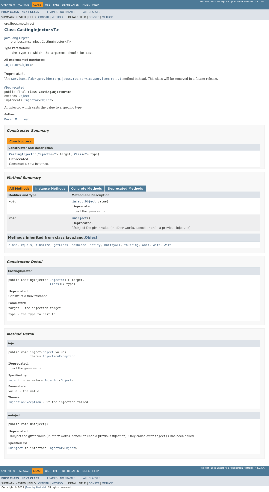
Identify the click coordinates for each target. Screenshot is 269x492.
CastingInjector (22, 154)
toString (131, 245)
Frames (52, 12)
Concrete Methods (86, 188)
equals (26, 245)
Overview (8, 4)
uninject (79, 218)
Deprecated (70, 4)
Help (95, 4)
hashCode (79, 245)
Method (57, 17)
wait (146, 245)
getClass (61, 245)
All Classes (91, 12)
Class (78, 154)
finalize (42, 245)
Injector (11, 64)
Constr (43, 17)
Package (23, 4)
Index (86, 4)
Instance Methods (50, 188)
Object (26, 64)
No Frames (67, 12)
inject (77, 201)
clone (12, 245)
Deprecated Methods (125, 188)
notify (95, 245)
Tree (56, 4)
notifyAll (112, 245)
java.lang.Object (16, 38)
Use (47, 4)
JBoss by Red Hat (35, 487)
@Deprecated (14, 87)
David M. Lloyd (17, 119)
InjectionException (59, 356)
